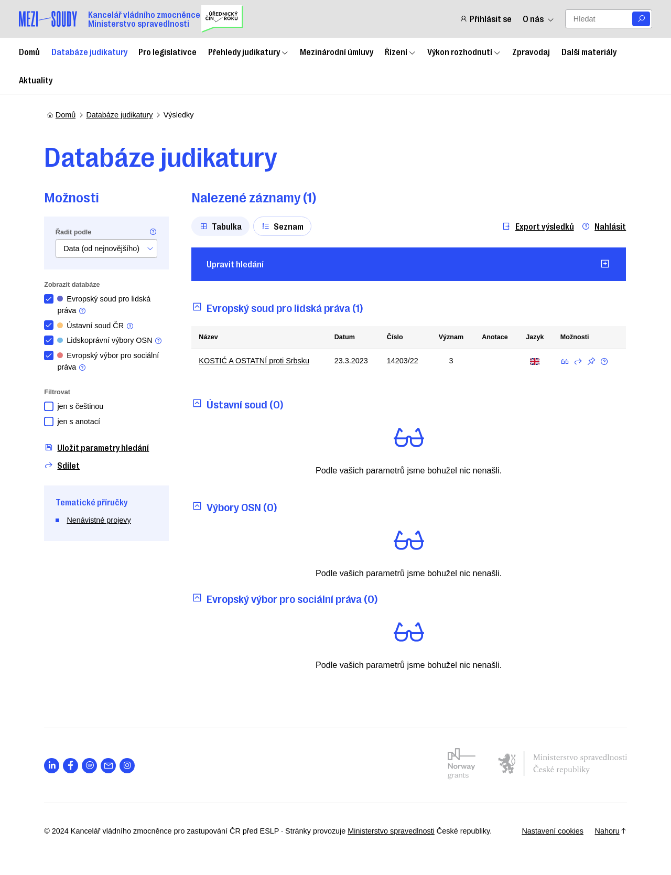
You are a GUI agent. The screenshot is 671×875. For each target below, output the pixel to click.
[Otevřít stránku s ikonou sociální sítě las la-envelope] (110, 765)
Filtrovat (60, 392)
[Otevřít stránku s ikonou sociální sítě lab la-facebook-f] (73, 765)
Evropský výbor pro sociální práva (110, 361)
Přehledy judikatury (248, 51)
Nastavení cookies (550, 831)
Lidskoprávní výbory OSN (112, 340)
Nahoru (608, 831)
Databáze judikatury (89, 51)
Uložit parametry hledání (99, 447)
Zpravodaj (531, 51)
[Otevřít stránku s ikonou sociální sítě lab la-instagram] (129, 765)
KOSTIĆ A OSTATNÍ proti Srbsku (256, 361)
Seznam (285, 226)
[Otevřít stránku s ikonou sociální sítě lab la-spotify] (92, 765)
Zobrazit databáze (74, 284)
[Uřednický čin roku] (222, 19)
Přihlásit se (485, 19)
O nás (538, 19)
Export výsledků (536, 226)
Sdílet (64, 465)
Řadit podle (76, 232)
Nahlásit (602, 226)
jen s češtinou (83, 406)
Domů (29, 51)
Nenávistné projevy (101, 520)
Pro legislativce (167, 51)
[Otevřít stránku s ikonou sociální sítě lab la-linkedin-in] (54, 765)
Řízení (400, 51)
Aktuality (35, 79)
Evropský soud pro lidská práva (106, 305)
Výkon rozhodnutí (464, 51)
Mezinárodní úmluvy (336, 51)
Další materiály (588, 51)
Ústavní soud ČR (98, 325)
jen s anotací (81, 421)
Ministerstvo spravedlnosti (393, 831)
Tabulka (223, 226)
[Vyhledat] (641, 19)
